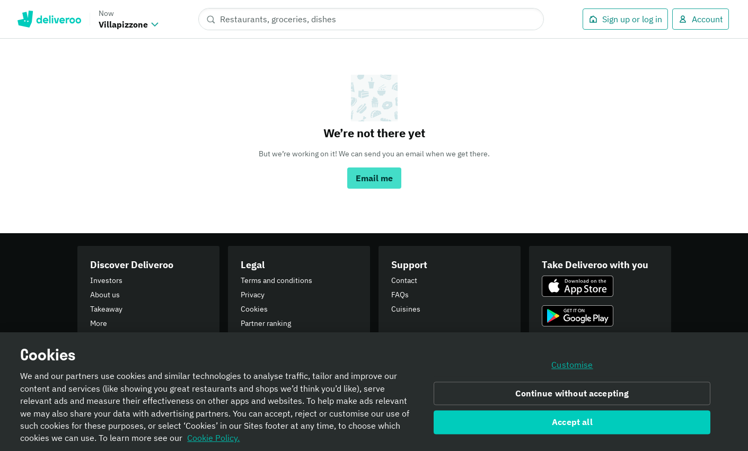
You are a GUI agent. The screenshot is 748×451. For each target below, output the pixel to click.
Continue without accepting (572, 397)
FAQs (400, 294)
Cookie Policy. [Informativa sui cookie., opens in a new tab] (213, 442)
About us (105, 294)
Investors (106, 280)
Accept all (572, 426)
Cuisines (405, 309)
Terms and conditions (276, 280)
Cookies (254, 309)
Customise (572, 369)
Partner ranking (266, 323)
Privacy (253, 294)
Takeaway (106, 309)
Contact (404, 280)
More (98, 323)
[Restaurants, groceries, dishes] (371, 19)
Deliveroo (49, 19)
